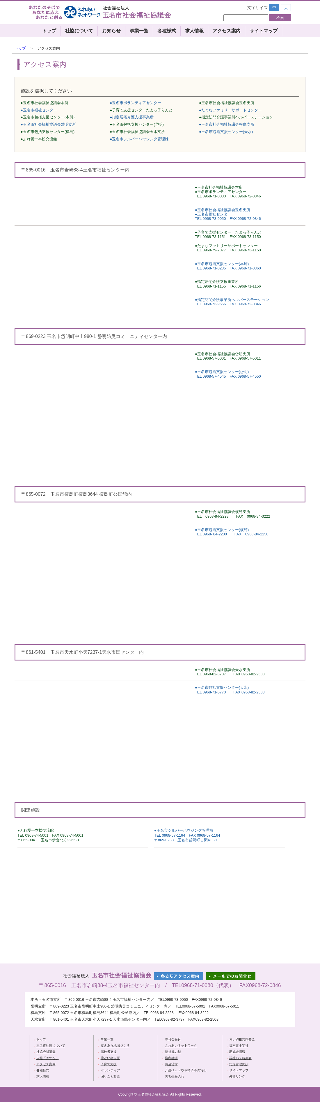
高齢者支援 (109, 1051)
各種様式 (166, 30)
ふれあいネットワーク (181, 1045)
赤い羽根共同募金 (242, 1039)
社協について (79, 30)
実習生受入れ (174, 1076)
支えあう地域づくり (115, 1045)
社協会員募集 (46, 1051)
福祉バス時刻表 (240, 1058)
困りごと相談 (110, 1076)
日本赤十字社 (238, 1045)
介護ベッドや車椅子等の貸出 (186, 1070)
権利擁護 (171, 1058)
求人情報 (194, 30)
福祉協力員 (173, 1051)
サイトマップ (264, 30)
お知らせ (111, 30)
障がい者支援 (110, 1058)
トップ (49, 30)
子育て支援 (109, 1064)
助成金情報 (237, 1051)
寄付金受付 (173, 1039)
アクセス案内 (227, 30)
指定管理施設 (238, 1064)
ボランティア (110, 1070)
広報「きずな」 (47, 1058)
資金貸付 (171, 1064)
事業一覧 (139, 30)
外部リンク (237, 1076)
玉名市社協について (50, 1045)
